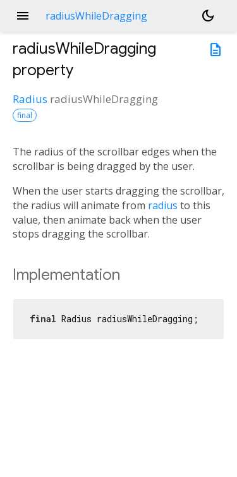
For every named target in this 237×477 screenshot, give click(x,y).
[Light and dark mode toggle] (208, 16)
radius (163, 205)
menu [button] (22, 15)
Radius (30, 99)
